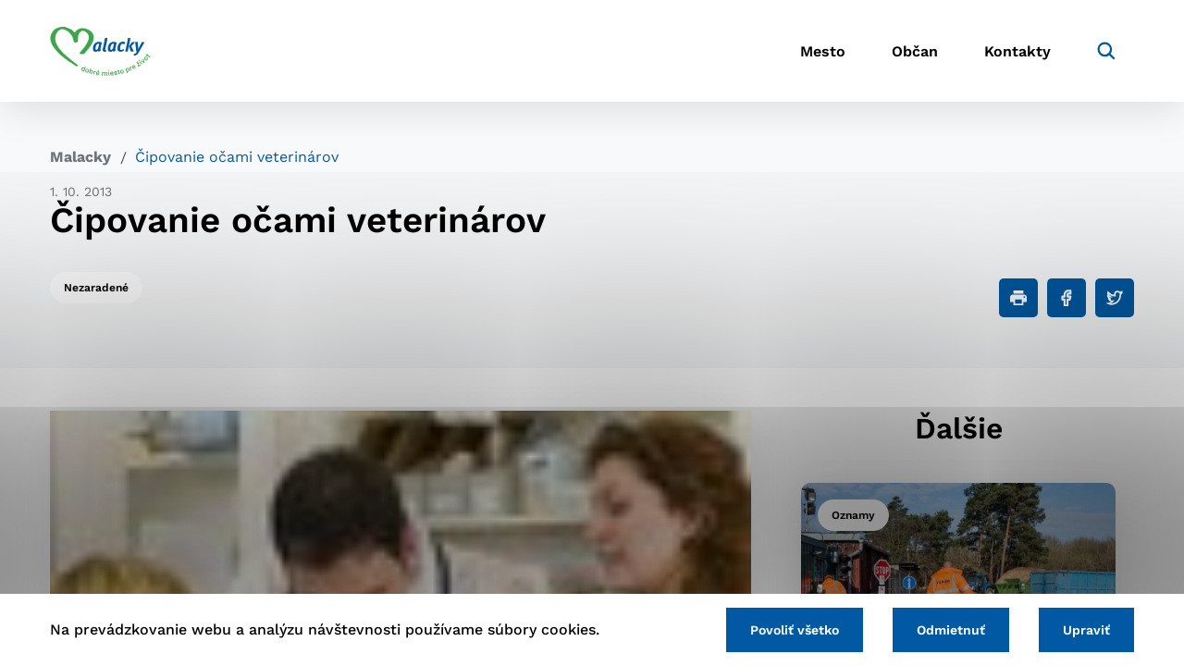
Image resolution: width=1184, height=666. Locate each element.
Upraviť (1086, 630)
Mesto (822, 51)
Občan (915, 51)
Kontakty (1017, 51)
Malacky (80, 157)
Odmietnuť (951, 630)
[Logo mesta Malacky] (100, 51)
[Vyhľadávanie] (1106, 51)
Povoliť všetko (794, 630)
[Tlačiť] (1018, 297)
